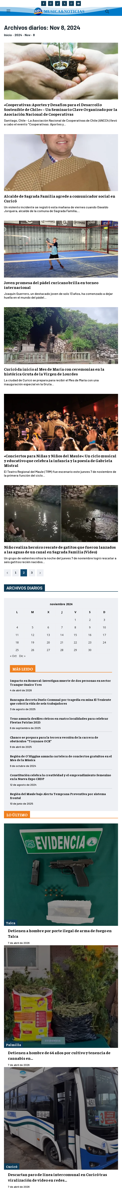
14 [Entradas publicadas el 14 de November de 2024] (61, 635)
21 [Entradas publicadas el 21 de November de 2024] (61, 642)
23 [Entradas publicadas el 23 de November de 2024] (89, 642)
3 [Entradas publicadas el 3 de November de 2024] (104, 620)
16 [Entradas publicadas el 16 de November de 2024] (89, 635)
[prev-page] (7, 572)
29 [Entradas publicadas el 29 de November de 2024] (75, 650)
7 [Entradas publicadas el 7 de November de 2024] (62, 627)
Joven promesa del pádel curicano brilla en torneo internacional (51, 285)
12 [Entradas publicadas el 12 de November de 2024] (32, 635)
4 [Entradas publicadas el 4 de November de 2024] (17, 627)
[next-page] (40, 572)
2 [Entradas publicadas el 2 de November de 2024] (90, 620)
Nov (27, 35)
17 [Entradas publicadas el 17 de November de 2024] (104, 635)
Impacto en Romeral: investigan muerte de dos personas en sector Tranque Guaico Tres (60, 682)
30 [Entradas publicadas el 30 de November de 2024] (89, 650)
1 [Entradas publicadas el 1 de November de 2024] (75, 620)
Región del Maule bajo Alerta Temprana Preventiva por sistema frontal (58, 795)
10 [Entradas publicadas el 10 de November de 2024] (104, 627)
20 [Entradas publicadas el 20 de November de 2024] (48, 642)
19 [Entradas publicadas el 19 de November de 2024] (32, 642)
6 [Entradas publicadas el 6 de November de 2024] (48, 627)
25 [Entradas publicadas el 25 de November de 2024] (17, 650)
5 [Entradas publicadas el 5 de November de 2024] (32, 627)
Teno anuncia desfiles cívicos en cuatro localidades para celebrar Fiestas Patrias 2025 (59, 720)
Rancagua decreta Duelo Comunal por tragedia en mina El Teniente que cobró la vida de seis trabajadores (60, 701)
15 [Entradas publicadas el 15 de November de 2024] (75, 635)
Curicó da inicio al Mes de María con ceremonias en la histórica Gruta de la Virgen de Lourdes (54, 371)
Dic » (22, 656)
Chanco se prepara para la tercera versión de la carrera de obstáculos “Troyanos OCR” (54, 739)
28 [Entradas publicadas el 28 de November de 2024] (61, 650)
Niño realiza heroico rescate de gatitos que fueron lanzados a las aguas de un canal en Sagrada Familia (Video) (60, 549)
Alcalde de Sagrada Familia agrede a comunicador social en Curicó (59, 198)
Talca (10, 922)
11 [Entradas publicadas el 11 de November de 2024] (17, 635)
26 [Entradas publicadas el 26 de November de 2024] (32, 650)
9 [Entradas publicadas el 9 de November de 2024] (90, 627)
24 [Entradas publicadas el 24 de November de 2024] (104, 642)
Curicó (11, 1166)
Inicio (8, 35)
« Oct (13, 656)
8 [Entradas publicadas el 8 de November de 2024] (75, 627)
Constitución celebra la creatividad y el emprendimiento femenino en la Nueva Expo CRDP (60, 777)
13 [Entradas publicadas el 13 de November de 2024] (48, 635)
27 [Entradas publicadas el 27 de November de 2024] (48, 650)
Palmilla (13, 1044)
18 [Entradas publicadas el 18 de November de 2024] (17, 642)
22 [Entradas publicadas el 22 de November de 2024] (75, 642)
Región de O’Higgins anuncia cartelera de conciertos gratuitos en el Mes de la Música (61, 758)
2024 (18, 35)
